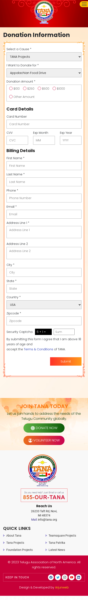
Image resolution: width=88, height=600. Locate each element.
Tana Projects (15, 542)
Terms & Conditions (38, 349)
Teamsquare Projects (62, 535)
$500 (45, 89)
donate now (44, 427)
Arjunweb (62, 587)
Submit (66, 361)
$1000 (61, 89)
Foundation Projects (19, 549)
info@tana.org (44, 519)
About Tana (13, 535)
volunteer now (44, 440)
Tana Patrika (57, 542)
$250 (30, 89)
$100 (16, 89)
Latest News (57, 549)
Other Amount (24, 97)
